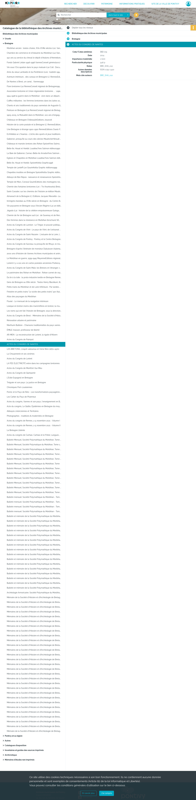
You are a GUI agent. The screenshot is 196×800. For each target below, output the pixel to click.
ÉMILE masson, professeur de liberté (23, 330)
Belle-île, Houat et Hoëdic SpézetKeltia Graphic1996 (30, 163)
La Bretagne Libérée (16, 430)
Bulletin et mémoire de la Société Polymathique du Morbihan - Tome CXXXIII (34, 559)
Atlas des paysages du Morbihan (21, 296)
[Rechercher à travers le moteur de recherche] (83, 15)
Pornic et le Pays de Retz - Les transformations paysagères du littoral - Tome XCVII (34, 392)
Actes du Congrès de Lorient (19, 358)
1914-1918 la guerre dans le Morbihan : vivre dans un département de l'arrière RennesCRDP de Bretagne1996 (34, 96)
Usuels (8, 39)
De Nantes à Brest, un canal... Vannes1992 (25, 82)
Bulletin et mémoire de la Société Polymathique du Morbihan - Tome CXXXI (34, 550)
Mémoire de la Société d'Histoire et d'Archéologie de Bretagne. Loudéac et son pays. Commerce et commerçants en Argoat (34, 731)
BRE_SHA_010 (106, 75)
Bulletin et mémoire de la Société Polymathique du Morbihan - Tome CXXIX (34, 540)
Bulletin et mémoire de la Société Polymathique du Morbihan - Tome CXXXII (34, 554)
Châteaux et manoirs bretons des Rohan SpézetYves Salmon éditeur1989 (34, 144)
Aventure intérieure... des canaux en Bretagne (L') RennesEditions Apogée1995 (34, 77)
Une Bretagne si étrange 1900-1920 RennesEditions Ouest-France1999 (34, 129)
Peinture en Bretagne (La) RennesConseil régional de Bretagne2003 (34, 110)
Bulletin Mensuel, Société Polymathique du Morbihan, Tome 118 (34, 492)
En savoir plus (88, 793)
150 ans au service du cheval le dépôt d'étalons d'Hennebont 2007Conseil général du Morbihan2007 (34, 58)
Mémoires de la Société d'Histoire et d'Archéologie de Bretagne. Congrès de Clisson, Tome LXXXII (34, 721)
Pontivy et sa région (13, 736)
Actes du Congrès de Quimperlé (21, 373)
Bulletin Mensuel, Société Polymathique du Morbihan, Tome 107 (34, 449)
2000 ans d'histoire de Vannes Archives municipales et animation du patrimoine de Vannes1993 (34, 253)
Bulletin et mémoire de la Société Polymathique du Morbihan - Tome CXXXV (34, 569)
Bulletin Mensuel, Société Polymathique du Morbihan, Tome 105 (34, 440)
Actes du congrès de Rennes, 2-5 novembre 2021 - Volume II (33, 425)
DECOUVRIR (88, 4)
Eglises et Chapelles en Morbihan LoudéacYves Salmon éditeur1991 (34, 158)
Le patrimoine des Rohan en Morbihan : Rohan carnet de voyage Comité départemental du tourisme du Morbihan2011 (34, 273)
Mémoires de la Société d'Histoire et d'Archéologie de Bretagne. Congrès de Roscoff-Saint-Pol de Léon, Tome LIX (34, 616)
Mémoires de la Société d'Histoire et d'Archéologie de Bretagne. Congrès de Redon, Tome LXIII (34, 635)
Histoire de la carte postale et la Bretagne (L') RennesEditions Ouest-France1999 (34, 124)
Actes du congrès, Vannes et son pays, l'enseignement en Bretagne (34, 401)
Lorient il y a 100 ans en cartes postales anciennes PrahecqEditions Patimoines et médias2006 (34, 263)
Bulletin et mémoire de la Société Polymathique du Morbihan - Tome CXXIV (34, 516)
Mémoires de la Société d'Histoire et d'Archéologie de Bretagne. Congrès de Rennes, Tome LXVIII (34, 659)
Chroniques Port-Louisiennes (19, 387)
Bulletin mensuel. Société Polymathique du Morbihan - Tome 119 (34, 497)
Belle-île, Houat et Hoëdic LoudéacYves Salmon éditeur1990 (33, 148)
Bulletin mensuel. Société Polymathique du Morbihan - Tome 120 (34, 502)
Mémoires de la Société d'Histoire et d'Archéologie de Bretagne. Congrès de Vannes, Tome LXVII (34, 655)
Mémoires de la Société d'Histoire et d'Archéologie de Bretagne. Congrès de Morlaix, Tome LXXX (34, 712)
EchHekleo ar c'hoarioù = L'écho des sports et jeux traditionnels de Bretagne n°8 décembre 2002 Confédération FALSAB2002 (34, 134)
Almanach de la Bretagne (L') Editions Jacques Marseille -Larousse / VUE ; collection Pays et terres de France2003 (34, 196)
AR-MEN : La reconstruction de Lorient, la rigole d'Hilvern (32, 335)
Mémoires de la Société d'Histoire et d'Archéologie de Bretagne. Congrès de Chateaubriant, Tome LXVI (34, 650)
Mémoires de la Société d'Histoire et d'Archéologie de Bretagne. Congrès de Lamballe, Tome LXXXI (34, 717)
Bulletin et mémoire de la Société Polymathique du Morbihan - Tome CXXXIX (34, 588)
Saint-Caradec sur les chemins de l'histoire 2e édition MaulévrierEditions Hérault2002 (34, 191)
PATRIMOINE (107, 4)
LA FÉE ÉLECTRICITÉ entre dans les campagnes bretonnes (33, 363)
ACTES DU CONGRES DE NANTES (22, 344)
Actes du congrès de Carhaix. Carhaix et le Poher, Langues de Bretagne (34, 435)
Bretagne (9, 43)
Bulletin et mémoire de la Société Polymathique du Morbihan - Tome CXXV (34, 521)
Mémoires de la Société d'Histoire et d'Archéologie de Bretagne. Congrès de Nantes (34, 626)
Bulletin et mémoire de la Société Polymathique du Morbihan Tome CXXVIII (34, 535)
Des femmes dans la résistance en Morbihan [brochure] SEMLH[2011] (34, 220)
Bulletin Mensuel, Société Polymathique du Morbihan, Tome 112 (34, 468)
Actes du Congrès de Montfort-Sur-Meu (24, 368)
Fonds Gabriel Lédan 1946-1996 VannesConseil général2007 (33, 62)
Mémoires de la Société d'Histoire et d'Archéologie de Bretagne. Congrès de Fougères (34, 683)
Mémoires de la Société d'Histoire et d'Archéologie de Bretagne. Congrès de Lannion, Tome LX (34, 621)
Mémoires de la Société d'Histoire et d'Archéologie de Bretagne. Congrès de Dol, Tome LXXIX (34, 707)
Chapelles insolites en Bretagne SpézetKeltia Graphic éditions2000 (34, 172)
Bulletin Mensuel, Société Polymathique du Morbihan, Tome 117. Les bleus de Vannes (34, 487)
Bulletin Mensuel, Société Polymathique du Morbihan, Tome (33, 464)
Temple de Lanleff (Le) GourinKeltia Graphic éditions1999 (32, 167)
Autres (8, 741)
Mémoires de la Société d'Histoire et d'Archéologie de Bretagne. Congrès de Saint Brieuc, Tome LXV (34, 645)
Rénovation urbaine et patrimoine (21, 320)
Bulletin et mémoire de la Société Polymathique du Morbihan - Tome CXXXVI (34, 573)
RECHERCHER (70, 4)
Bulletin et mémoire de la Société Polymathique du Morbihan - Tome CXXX (34, 545)
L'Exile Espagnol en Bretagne (20, 378)
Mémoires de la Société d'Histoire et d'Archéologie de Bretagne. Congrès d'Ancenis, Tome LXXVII (34, 698)
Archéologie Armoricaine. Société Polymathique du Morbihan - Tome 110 (34, 593)
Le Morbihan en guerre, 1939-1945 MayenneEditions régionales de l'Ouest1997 (34, 258)
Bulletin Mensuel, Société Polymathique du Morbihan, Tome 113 (34, 478)
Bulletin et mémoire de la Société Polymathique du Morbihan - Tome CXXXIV (34, 564)
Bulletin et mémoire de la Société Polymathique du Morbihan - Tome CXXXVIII (34, 583)
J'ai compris (106, 793)
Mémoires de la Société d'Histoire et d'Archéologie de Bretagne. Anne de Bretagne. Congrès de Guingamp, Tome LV (34, 602)
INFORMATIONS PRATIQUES (132, 4)
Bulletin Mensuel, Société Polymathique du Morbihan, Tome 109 (34, 459)
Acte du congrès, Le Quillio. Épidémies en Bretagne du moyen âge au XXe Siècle (34, 406)
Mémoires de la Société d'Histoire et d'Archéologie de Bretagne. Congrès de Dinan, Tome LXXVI (34, 693)
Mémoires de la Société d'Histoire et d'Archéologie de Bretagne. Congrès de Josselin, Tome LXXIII (34, 678)
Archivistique (11, 755)
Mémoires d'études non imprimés (19, 760)
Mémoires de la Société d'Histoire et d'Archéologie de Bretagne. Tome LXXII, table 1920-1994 (34, 674)
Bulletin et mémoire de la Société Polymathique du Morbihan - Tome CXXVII (34, 530)
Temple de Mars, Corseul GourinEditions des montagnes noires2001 (34, 182)
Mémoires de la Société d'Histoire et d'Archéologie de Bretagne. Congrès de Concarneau (34, 726)
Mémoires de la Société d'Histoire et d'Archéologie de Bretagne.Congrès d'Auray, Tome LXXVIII (34, 702)
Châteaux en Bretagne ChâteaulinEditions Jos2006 (29, 120)
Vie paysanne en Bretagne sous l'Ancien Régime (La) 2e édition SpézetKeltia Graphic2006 (34, 206)
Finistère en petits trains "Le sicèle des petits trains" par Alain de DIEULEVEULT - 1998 (34, 292)
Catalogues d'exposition (15, 745)
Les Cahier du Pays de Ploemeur (21, 397)
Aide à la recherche (66, 19)
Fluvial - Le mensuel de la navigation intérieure (27, 301)
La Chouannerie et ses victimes (20, 354)
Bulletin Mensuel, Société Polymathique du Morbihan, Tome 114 (34, 473)
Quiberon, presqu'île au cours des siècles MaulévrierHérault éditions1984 (34, 139)
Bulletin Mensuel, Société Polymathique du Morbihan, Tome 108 (34, 454)
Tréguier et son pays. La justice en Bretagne (26, 382)
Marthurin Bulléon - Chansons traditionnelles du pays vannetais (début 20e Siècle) (34, 325)
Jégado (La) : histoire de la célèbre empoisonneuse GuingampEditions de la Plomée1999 (34, 210)
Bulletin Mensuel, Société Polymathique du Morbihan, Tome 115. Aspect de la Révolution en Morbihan (34, 483)
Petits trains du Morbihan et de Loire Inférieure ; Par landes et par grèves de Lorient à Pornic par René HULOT (34, 287)
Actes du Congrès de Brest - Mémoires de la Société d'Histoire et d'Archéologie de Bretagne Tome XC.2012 (34, 316)
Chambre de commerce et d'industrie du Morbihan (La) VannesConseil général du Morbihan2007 (34, 53)
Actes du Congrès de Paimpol (20, 339)
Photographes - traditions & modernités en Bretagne (30, 416)
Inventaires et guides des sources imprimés (24, 750)
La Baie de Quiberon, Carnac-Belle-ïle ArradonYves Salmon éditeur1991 (34, 153)
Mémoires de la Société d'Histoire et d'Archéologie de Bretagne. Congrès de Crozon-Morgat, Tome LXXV (34, 688)
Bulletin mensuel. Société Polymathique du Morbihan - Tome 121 (34, 507)
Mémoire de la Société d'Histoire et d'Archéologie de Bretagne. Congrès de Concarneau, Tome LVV (34, 597)
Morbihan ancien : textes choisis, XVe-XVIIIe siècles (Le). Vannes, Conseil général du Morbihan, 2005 (34, 48)
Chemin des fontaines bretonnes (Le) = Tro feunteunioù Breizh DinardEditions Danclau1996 (34, 187)
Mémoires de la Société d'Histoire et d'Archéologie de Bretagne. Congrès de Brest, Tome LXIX (34, 664)
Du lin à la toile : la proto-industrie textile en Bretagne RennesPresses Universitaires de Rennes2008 (34, 277)
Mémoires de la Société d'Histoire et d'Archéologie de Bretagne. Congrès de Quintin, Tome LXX (34, 669)
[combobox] (118, 15)
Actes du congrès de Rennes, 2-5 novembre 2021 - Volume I (33, 421)
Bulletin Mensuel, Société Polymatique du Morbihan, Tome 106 (34, 444)
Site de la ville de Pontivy (165, 4)
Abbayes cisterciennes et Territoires (23, 411)
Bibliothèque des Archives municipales (20, 34)
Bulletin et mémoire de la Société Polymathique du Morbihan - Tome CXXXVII (34, 578)
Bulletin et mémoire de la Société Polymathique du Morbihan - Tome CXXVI (34, 526)
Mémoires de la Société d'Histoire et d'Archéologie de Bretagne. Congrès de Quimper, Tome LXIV (34, 640)
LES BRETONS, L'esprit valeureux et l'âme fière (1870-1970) (33, 349)
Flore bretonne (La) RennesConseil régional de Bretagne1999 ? (34, 86)
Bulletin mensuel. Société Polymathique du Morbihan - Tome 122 (34, 511)
